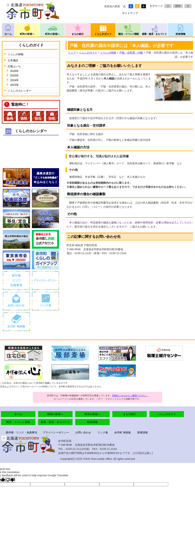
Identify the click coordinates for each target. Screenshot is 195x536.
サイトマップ (130, 13)
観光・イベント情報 (128, 34)
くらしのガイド (103, 34)
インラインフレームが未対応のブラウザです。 (31, 149)
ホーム (8, 34)
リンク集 (103, 432)
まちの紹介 (78, 34)
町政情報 (180, 34)
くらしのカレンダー (19, 90)
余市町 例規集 (122, 432)
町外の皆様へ (52, 34)
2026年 (14, 70)
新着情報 (142, 432)
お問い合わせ (83, 432)
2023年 (14, 84)
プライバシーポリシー (56, 432)
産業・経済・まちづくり (154, 34)
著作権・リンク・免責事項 (21, 432)
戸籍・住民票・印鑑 (131, 52)
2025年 (14, 75)
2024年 (14, 80)
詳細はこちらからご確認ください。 (130, 395)
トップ (72, 52)
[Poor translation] (10, 479)
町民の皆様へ (27, 34)
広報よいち (14, 66)
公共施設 (13, 60)
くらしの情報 (108, 52)
